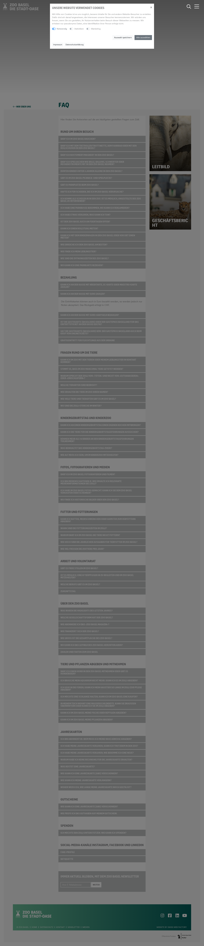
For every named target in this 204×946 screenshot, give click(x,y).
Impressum (57, 45)
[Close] (151, 7)
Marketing (96, 29)
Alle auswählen (143, 37)
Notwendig (62, 29)
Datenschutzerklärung (75, 45)
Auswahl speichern (123, 37)
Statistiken (79, 29)
